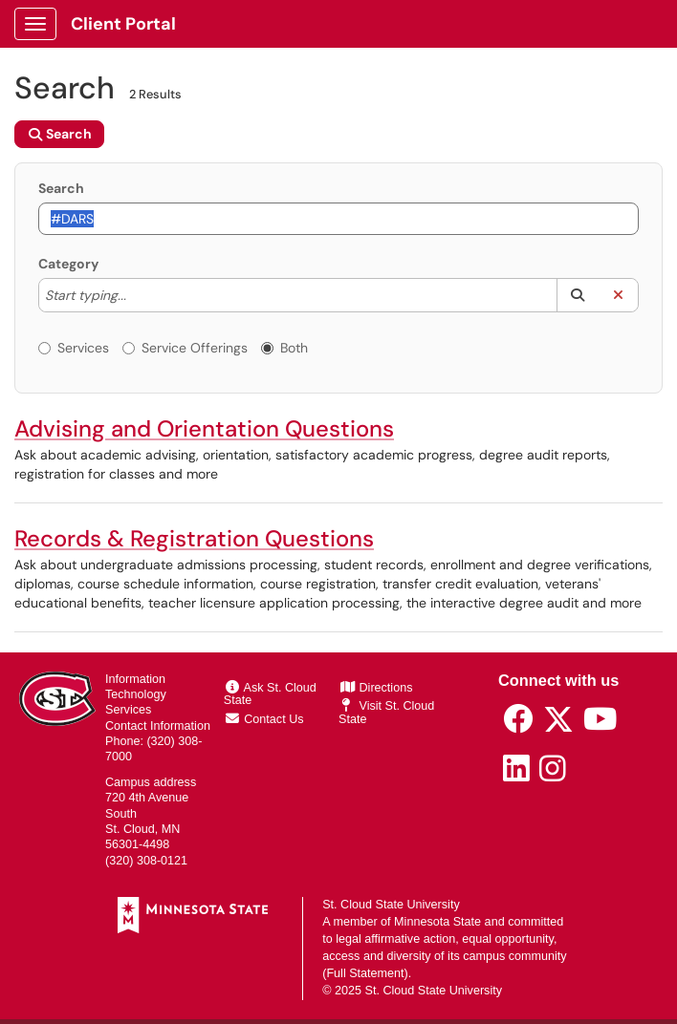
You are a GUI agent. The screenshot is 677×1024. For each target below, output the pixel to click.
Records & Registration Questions (194, 538)
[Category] (135, 295)
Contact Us (265, 719)
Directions (376, 687)
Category (68, 263)
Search (61, 188)
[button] (577, 295)
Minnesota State (437, 921)
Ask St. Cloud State (270, 694)
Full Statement (365, 973)
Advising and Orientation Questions (204, 428)
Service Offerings (185, 347)
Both (284, 347)
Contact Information (157, 726)
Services (73, 347)
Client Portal (123, 23)
